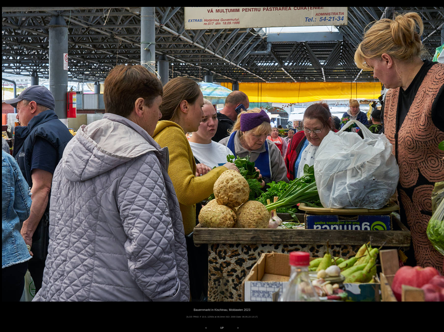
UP (222, 328)
